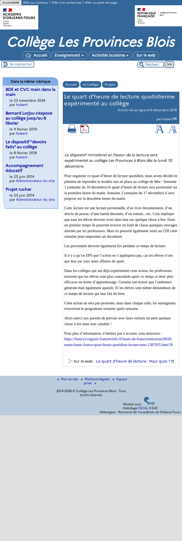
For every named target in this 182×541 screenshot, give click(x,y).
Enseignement (69, 55)
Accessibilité (11, 2)
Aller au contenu (35, 2)
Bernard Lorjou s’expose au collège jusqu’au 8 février (29, 118)
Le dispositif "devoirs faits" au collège (26, 144)
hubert (167, 119)
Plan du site (68, 379)
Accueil (36, 55)
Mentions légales (96, 379)
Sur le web (146, 55)
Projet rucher (18, 189)
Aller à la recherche (66, 2)
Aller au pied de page (101, 2)
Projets (110, 84)
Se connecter (20, 64)
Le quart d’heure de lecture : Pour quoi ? (133, 361)
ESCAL (143, 408)
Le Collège (91, 84)
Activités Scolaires (110, 55)
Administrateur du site (35, 181)
